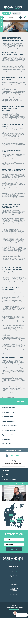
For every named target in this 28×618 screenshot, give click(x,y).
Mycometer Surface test (10, 479)
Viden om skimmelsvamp (8, 407)
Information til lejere (7, 444)
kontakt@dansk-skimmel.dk (14, 450)
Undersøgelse (6, 13)
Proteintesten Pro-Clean (10, 477)
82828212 (15, 571)
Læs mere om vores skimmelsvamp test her (13, 483)
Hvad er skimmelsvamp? (8, 412)
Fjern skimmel (17, 13)
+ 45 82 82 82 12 (14, 455)
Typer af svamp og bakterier (9, 435)
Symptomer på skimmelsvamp (9, 426)
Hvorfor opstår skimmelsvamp (9, 430)
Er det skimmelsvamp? (7, 416)
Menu (3, 17)
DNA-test (6, 474)
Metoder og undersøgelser (8, 421)
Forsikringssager (6, 439)
